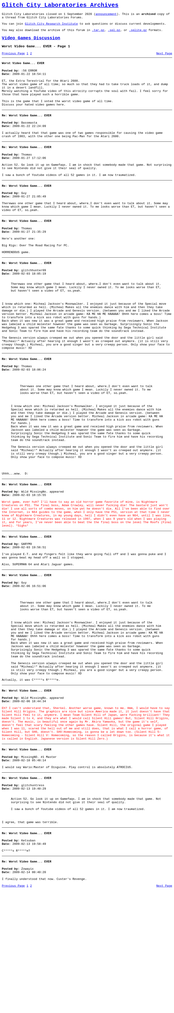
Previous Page (13, 59)
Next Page (164, 59)
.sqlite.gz (138, 34)
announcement (106, 16)
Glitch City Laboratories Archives (60, 6)
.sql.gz (114, 34)
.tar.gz (98, 34)
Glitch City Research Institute (51, 27)
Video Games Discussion (31, 43)
